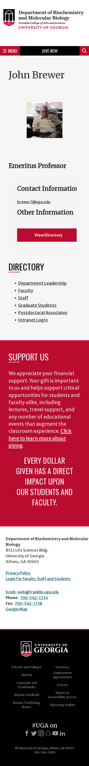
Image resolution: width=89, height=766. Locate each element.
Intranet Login (33, 320)
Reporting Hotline (62, 705)
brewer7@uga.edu (33, 201)
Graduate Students (37, 305)
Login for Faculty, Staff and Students (38, 578)
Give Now (50, 51)
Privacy (62, 685)
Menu (10, 51)
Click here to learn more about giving (40, 438)
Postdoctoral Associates (42, 312)
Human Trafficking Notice (26, 705)
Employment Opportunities (62, 675)
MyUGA (26, 675)
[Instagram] (41, 733)
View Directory (48, 235)
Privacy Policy (18, 573)
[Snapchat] (48, 733)
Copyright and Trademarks (26, 685)
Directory (62, 667)
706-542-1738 (28, 603)
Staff (23, 298)
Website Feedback (26, 695)
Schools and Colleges (26, 667)
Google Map (17, 609)
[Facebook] (27, 733)
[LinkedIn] (62, 733)
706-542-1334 (34, 597)
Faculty (25, 290)
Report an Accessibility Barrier (62, 695)
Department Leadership (42, 283)
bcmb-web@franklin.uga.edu (32, 592)
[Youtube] (55, 733)
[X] (34, 733)
